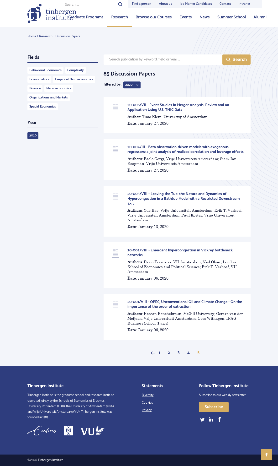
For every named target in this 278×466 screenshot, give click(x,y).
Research (119, 17)
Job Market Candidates (196, 4)
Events (185, 17)
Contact (225, 4)
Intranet (244, 4)
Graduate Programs (86, 17)
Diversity (147, 395)
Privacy (147, 410)
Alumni (260, 17)
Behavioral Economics (45, 70)
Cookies (147, 403)
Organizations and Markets (48, 97)
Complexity (75, 70)
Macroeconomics (58, 88)
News (204, 17)
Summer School (231, 17)
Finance (35, 88)
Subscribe (214, 407)
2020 (33, 135)
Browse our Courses (154, 17)
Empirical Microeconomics (74, 79)
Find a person (141, 4)
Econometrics (39, 79)
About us (165, 4)
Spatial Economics (42, 106)
